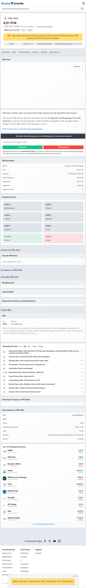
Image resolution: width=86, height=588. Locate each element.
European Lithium (14, 464)
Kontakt (38, 553)
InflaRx (10, 451)
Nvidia (10, 471)
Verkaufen (64, 147)
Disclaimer (6, 560)
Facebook (24, 564)
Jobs (4, 571)
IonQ (9, 511)
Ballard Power (13, 491)
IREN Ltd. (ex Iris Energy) (17, 478)
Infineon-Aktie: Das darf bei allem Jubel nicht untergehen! (29, 357)
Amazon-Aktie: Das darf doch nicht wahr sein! (25, 392)
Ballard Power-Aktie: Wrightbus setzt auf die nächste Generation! (32, 384)
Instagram (24, 568)
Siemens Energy (14, 518)
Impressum (6, 553)
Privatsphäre (7, 568)
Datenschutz (7, 564)
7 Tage (34, 347)
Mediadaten (7, 557)
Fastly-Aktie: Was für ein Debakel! (21, 369)
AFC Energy (12, 505)
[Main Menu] (83, 3)
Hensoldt (11, 498)
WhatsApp (24, 571)
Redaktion (24, 553)
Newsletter (6, 575)
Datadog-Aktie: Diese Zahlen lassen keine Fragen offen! (28, 361)
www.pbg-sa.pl (16, 324)
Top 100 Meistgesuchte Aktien (44, 524)
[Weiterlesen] (82, 352)
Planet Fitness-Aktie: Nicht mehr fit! (21, 376)
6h (21, 347)
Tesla (10, 484)
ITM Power (12, 457)
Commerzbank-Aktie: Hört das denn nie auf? (24, 380)
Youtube (23, 557)
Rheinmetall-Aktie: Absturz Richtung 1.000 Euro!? (26, 373)
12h (25, 347)
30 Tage (40, 347)
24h (29, 347)
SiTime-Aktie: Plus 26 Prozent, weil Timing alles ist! (27, 365)
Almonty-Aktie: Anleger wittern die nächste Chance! (27, 388)
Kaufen (24, 147)
